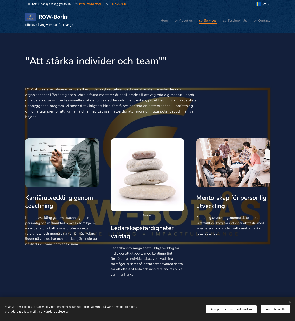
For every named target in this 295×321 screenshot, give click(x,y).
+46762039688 (118, 4)
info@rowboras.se (90, 4)
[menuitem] (158, 20)
